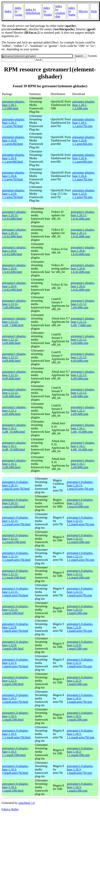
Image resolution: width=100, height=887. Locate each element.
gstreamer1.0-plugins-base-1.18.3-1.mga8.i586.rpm (80, 787)
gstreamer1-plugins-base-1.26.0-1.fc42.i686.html (14, 286)
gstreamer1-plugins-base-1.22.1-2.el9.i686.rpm (83, 411)
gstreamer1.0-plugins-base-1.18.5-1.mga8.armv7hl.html (15, 698)
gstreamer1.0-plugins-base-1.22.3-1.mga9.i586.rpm (80, 681)
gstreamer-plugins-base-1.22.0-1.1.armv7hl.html (13, 194)
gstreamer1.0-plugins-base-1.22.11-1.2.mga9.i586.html (15, 539)
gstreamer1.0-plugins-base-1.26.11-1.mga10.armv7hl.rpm (80, 485)
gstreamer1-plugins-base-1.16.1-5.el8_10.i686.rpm (83, 428)
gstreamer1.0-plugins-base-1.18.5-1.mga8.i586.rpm (80, 716)
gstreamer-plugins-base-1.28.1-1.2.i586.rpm (83, 105)
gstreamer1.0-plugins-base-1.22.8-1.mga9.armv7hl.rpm (80, 627)
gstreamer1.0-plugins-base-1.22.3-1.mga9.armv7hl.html (15, 663)
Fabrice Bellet (10, 809)
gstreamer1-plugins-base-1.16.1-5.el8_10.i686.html (14, 428)
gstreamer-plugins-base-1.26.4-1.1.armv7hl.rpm (83, 176)
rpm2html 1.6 (26, 802)
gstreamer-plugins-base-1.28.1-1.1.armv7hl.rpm (83, 123)
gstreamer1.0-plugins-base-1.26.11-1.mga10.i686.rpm (80, 503)
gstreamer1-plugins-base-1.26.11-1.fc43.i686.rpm (83, 215)
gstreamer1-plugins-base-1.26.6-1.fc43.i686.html (14, 251)
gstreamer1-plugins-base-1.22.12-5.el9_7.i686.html (14, 322)
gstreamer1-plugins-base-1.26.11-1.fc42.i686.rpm (83, 233)
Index (8, 11)
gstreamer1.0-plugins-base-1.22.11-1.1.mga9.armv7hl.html (16, 556)
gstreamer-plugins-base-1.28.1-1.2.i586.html (13, 105)
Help (94, 11)
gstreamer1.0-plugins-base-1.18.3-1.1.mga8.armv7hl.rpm (81, 734)
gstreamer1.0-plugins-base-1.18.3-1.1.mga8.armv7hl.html (16, 734)
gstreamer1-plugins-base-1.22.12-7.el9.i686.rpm (83, 304)
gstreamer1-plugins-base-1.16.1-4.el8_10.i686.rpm (83, 446)
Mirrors (83, 11)
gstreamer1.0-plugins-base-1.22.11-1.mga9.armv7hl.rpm (80, 592)
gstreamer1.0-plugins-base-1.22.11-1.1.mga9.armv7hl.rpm (81, 556)
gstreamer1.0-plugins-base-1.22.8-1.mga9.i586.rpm (80, 645)
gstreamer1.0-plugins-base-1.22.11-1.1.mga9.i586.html (15, 574)
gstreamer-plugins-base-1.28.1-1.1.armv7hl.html (13, 123)
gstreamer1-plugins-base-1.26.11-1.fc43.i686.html (14, 215)
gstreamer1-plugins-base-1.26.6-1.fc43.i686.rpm (83, 251)
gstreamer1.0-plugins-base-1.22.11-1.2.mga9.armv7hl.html (16, 521)
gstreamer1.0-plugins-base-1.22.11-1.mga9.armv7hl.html (15, 592)
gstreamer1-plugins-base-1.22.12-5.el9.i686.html (14, 340)
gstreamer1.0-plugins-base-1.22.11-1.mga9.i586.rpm (80, 610)
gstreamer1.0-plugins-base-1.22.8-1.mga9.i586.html (15, 645)
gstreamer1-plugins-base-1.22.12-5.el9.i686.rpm (83, 340)
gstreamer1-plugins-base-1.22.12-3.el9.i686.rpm (83, 393)
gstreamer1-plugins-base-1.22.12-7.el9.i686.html (14, 304)
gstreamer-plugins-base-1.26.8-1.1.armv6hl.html (13, 140)
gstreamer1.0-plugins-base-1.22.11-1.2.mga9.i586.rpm (80, 539)
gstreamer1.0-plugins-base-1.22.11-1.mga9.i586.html (15, 610)
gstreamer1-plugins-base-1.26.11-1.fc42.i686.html (14, 233)
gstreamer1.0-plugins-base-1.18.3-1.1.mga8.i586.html (15, 752)
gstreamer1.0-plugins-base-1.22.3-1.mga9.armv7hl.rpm (80, 663)
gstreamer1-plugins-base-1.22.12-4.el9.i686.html (14, 357)
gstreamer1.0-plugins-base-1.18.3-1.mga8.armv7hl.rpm (80, 769)
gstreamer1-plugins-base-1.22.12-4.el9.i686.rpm (83, 357)
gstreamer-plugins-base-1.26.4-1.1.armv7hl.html (13, 176)
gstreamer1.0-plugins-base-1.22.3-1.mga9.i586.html (15, 681)
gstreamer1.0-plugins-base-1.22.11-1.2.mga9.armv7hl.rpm (81, 521)
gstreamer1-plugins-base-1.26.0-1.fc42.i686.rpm (83, 286)
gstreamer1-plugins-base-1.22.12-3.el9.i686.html (14, 393)
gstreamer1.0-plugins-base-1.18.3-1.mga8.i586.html (15, 787)
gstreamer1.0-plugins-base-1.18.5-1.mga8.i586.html (15, 716)
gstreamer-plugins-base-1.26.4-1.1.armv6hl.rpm (83, 158)
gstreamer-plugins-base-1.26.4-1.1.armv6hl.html (13, 158)
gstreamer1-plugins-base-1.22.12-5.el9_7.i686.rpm (83, 322)
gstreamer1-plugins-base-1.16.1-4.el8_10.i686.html (14, 446)
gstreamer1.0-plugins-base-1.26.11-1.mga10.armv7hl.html (16, 485)
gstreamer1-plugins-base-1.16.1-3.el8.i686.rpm (83, 464)
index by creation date (60, 11)
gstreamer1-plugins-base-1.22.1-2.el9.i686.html (14, 411)
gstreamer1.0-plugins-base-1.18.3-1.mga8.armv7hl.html (15, 769)
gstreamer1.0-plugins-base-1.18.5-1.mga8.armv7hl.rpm (80, 698)
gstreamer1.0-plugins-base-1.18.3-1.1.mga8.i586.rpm (80, 752)
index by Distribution (32, 11)
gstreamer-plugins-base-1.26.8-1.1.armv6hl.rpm (83, 140)
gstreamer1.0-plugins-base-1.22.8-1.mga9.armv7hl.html (15, 627)
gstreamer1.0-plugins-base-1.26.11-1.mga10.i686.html (15, 503)
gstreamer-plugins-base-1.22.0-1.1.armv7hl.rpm (83, 194)
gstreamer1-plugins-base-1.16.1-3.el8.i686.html (14, 464)
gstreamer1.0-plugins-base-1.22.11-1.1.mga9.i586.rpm (80, 574)
